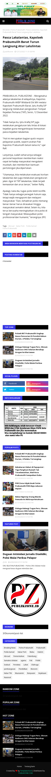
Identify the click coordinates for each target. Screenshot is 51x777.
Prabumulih (40, 648)
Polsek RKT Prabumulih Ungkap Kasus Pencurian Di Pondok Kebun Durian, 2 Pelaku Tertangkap (30, 336)
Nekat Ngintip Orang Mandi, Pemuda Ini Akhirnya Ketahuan (29, 498)
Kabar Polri (20, 226)
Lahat (26, 665)
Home (19, 766)
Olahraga (34, 665)
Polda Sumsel (31, 226)
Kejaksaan (42, 673)
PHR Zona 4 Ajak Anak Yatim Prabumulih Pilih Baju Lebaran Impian (29, 486)
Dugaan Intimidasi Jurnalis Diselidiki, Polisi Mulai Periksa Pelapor (28, 363)
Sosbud (7, 665)
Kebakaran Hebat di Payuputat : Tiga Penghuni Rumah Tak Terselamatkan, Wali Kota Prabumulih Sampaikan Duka (29, 471)
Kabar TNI (8, 673)
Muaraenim (19, 673)
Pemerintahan (18, 656)
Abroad (11, 226)
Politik (38, 660)
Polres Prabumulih (18, 30)
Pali (31, 660)
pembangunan (9, 669)
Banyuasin (31, 673)
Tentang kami (29, 766)
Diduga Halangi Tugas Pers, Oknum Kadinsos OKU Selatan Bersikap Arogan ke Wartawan (31, 350)
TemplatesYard (26, 771)
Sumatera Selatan (10, 660)
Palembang (32, 656)
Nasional (7, 677)
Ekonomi (34, 669)
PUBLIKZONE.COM (25, 773)
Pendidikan (23, 669)
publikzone (9, 51)
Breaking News (10, 648)
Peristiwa (16, 665)
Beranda (6, 30)
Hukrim (40, 652)
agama (23, 660)
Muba (32, 652)
